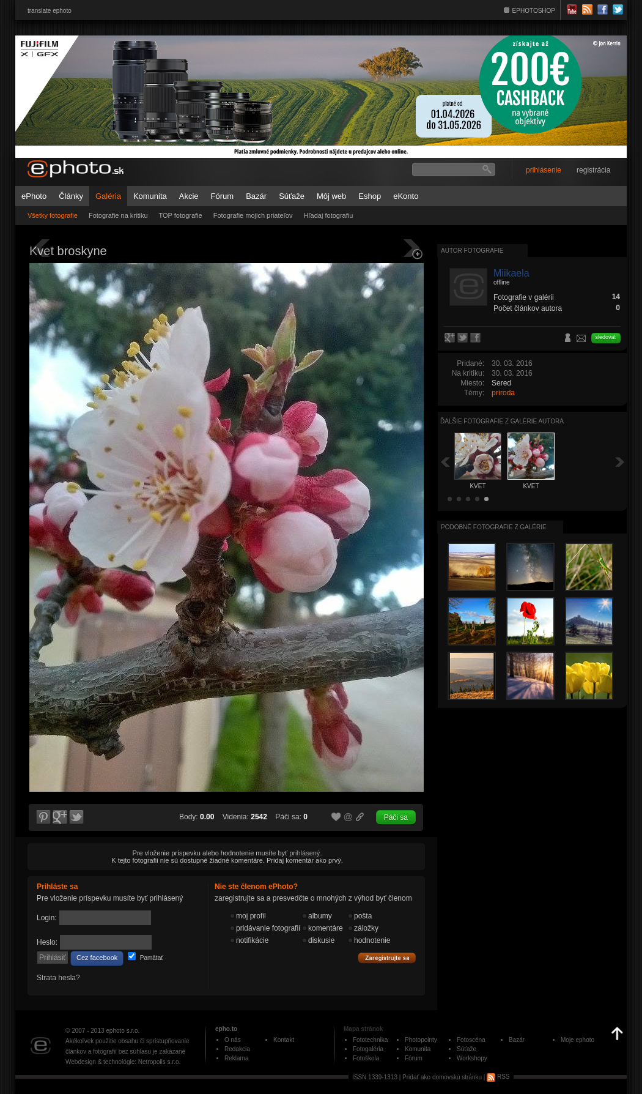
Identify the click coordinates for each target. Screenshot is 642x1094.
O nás (232, 1039)
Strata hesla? (58, 977)
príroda (503, 393)
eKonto (405, 196)
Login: (47, 918)
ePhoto (33, 196)
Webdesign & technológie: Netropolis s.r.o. (122, 1062)
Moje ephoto (577, 1039)
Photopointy (421, 1039)
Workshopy (472, 1058)
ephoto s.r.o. (122, 1030)
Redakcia (237, 1049)
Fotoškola (366, 1058)
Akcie (189, 196)
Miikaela (511, 273)
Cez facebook (96, 957)
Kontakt (283, 1039)
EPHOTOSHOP (533, 10)
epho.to (226, 1028)
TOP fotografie (180, 215)
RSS (498, 1076)
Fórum (222, 196)
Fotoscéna (471, 1039)
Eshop (369, 196)
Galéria (108, 196)
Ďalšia (619, 462)
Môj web (331, 196)
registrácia (593, 170)
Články (71, 196)
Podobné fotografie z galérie (494, 527)
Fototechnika (370, 1039)
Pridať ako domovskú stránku (442, 1076)
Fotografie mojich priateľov (253, 215)
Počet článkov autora (527, 308)
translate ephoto (50, 10)
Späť (445, 462)
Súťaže (291, 196)
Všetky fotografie (53, 215)
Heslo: (47, 942)
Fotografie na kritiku (118, 215)
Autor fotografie (472, 250)
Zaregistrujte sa (387, 958)
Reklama (236, 1058)
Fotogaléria (368, 1049)
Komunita (150, 196)
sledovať (606, 337)
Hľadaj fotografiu (328, 215)
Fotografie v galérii (523, 297)
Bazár (256, 196)
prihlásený (304, 853)
